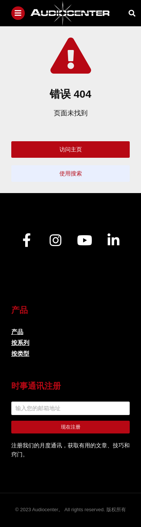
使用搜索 (70, 173)
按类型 (20, 353)
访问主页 (70, 149)
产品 (17, 332)
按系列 (20, 343)
